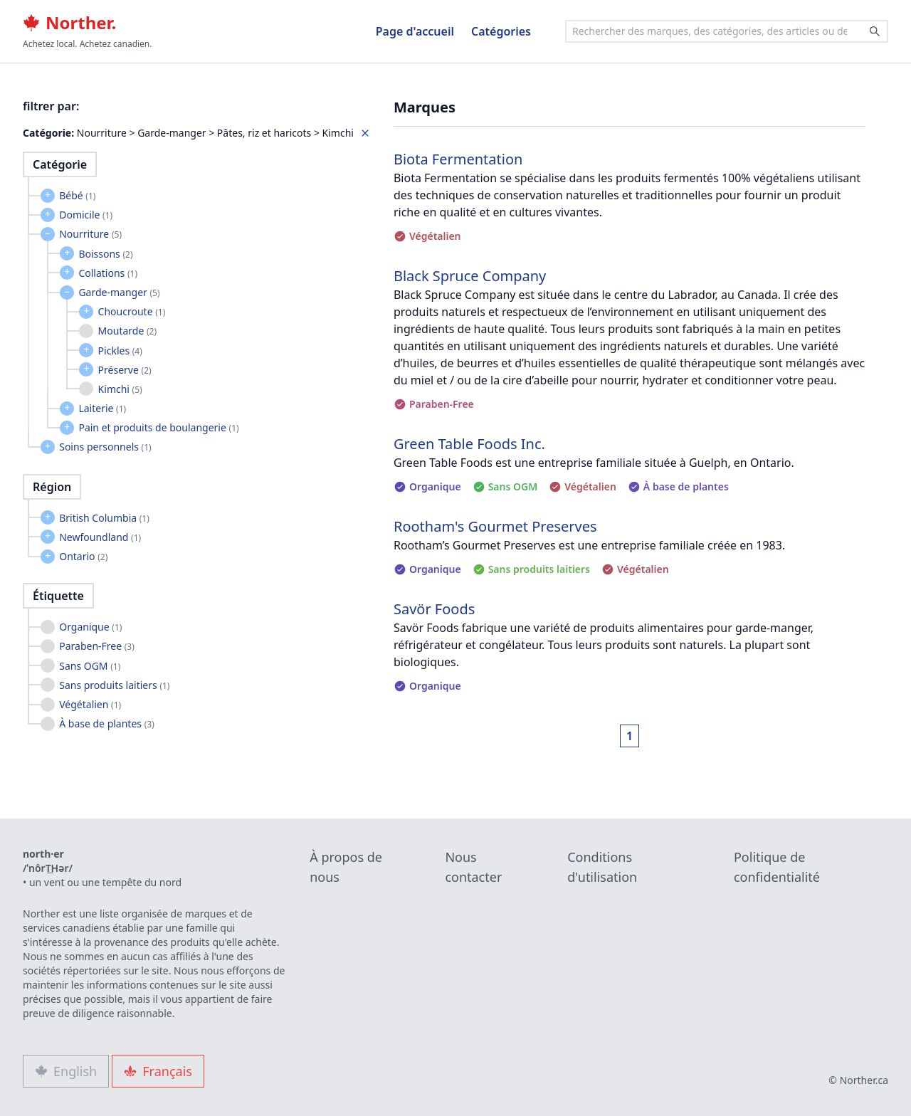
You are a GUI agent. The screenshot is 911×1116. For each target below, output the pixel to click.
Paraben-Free (97, 646)
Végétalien (90, 704)
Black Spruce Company (470, 275)
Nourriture (90, 234)
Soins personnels (105, 446)
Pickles (120, 350)
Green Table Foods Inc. (469, 443)
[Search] (875, 31)
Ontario (83, 556)
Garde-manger (118, 292)
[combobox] (727, 31)
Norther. (69, 22)
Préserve (125, 370)
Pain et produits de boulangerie (158, 427)
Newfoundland (100, 537)
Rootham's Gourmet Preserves (495, 526)
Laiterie (102, 408)
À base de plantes (106, 723)
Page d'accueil (415, 31)
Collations (107, 273)
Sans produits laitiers (114, 685)
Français (158, 1071)
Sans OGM (89, 666)
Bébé (77, 195)
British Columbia (104, 518)
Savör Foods (434, 608)
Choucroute (132, 311)
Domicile (85, 214)
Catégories (501, 31)
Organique (90, 626)
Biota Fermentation (458, 159)
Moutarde (127, 330)
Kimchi (120, 389)
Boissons (105, 253)
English (66, 1071)
